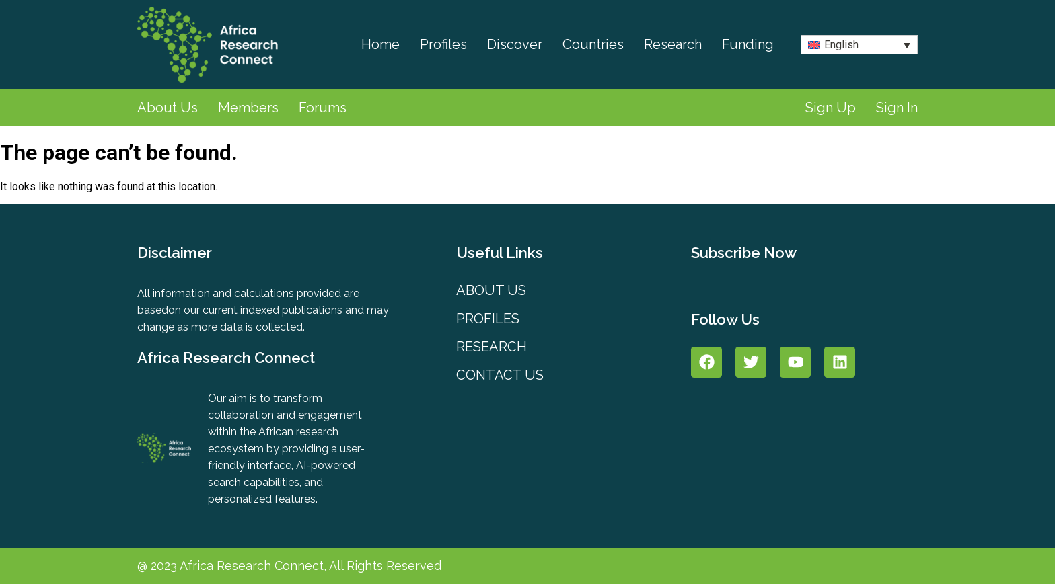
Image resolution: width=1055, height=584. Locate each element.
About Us (167, 107)
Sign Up (830, 107)
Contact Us (500, 375)
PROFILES (487, 318)
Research (673, 44)
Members (248, 107)
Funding (748, 44)
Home (380, 44)
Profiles (443, 44)
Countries (593, 44)
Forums (323, 107)
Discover (514, 44)
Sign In (897, 107)
